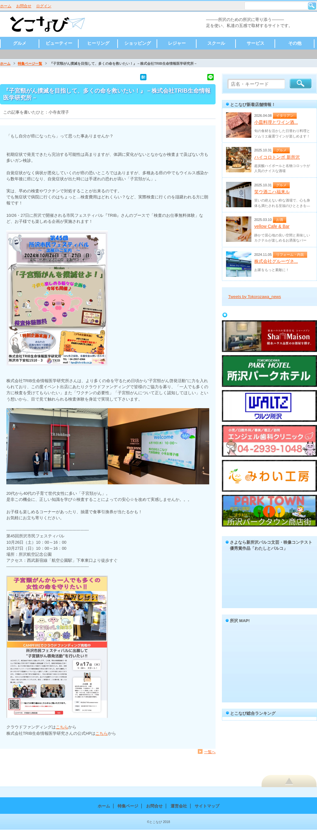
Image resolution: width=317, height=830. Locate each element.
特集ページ (128, 806)
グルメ (19, 43)
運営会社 (179, 806)
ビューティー (59, 43)
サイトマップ (207, 806)
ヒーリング (98, 43)
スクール (216, 43)
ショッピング (137, 43)
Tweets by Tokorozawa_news (254, 296)
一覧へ (210, 752)
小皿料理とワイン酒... (276, 122)
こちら (62, 727)
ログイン (43, 6)
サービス (255, 43)
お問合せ (23, 6)
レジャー (177, 43)
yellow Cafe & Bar (271, 226)
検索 (312, 6)
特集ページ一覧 (30, 63)
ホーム (5, 6)
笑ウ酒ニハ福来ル (272, 191)
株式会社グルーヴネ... (276, 261)
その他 (294, 43)
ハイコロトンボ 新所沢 (277, 157)
